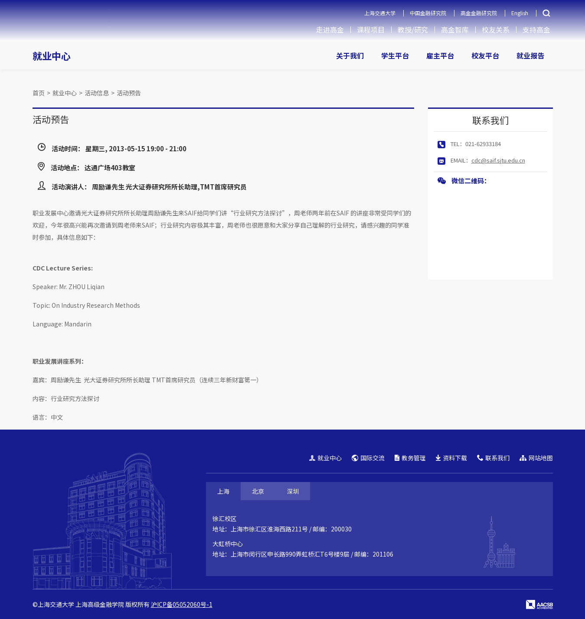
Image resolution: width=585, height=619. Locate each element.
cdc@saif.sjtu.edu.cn (498, 160)
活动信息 (97, 92)
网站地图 (536, 457)
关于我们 (350, 55)
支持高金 (536, 29)
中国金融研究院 (428, 12)
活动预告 (129, 92)
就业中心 (52, 55)
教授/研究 (413, 29)
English (519, 12)
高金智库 (455, 29)
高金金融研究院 (479, 12)
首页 (39, 92)
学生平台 (395, 55)
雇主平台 (440, 55)
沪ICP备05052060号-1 (181, 604)
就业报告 (530, 55)
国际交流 (368, 457)
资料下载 (451, 457)
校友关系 (496, 29)
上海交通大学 (379, 12)
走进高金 (330, 29)
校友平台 (485, 55)
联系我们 (493, 457)
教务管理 (410, 457)
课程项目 (371, 29)
